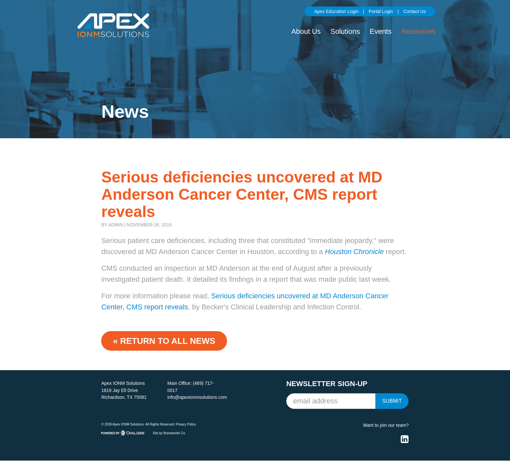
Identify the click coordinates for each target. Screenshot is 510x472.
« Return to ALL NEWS (164, 341)
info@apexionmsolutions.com (197, 397)
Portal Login (381, 11)
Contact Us (414, 11)
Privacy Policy (186, 424)
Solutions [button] (345, 31)
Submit (392, 401)
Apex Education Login (336, 11)
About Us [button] (306, 31)
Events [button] (381, 31)
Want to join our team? (386, 425)
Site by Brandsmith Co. (169, 433)
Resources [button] (418, 31)
